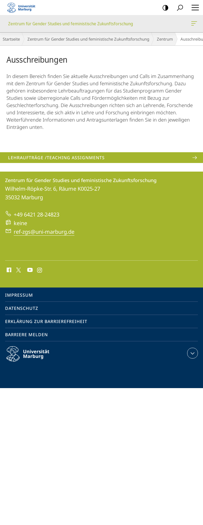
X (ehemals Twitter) (17, 269)
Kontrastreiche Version (163, 8)
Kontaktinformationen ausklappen (192, 353)
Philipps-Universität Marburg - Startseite (22, 7)
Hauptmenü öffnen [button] (193, 7)
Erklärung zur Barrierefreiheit (46, 321)
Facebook (8, 270)
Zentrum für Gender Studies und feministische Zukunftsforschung (193, 24)
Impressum (19, 295)
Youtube (29, 270)
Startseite (11, 39)
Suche (178, 8)
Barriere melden (26, 335)
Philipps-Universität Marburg (32, 358)
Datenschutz (21, 308)
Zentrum (165, 39)
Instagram (40, 270)
